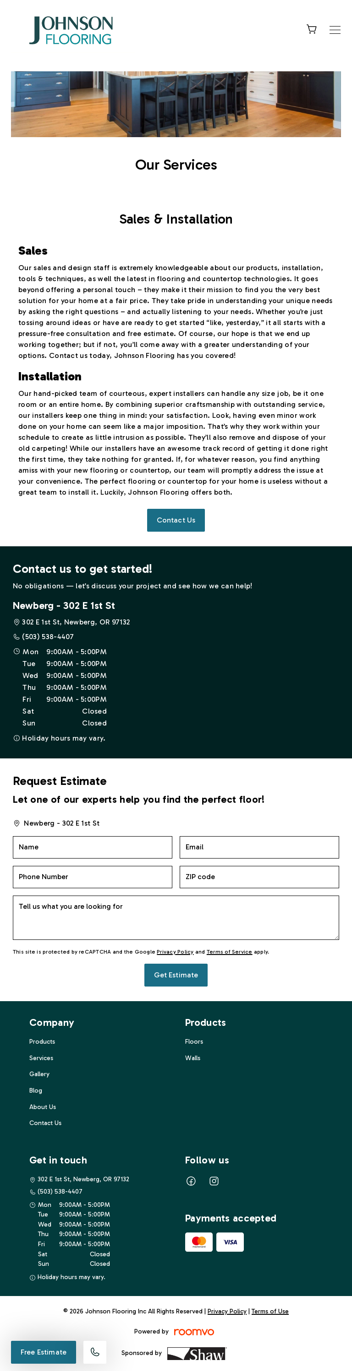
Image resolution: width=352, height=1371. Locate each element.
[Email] (259, 847)
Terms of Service (230, 952)
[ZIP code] (259, 877)
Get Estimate (176, 975)
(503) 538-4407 (48, 636)
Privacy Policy (175, 952)
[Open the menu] (335, 30)
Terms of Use (270, 1311)
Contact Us (176, 520)
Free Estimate (43, 1352)
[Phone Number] (92, 877)
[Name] (92, 847)
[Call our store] (94, 1352)
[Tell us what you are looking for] (176, 918)
